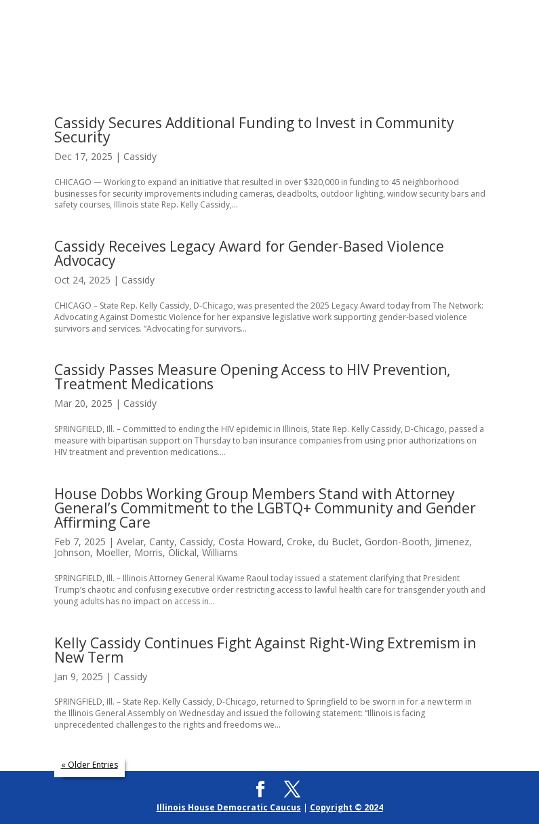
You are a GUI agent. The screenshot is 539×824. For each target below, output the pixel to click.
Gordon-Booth (397, 541)
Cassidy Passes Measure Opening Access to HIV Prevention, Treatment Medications (252, 376)
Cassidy (140, 156)
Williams (220, 552)
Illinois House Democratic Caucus (229, 807)
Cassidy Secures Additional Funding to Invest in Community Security (254, 129)
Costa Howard (249, 541)
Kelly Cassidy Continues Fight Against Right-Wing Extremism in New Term (265, 650)
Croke (300, 541)
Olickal (182, 552)
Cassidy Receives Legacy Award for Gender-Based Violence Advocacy (249, 253)
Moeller (112, 552)
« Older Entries (89, 764)
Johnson (72, 552)
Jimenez (452, 541)
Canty (161, 541)
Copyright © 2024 (346, 807)
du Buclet (338, 541)
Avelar (130, 541)
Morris (148, 552)
